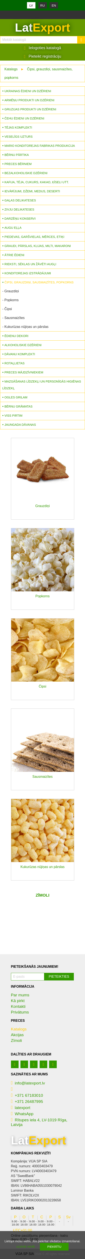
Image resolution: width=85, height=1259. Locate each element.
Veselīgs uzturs (18, 136)
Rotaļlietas (14, 363)
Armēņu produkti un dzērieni (29, 100)
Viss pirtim (13, 415)
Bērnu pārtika (16, 155)
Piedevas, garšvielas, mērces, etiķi (34, 236)
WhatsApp (22, 1114)
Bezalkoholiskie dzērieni (25, 173)
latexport (20, 1107)
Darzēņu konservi (20, 218)
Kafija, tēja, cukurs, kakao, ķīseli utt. (36, 182)
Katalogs (11, 69)
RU (42, 5)
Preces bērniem (18, 164)
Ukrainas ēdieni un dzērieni (27, 91)
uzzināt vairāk (25, 1246)
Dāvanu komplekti (19, 354)
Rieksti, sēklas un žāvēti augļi (30, 264)
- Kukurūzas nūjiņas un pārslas (25, 327)
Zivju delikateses (19, 209)
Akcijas (17, 1035)
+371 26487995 (27, 1101)
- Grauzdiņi (10, 291)
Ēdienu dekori (16, 336)
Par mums (20, 995)
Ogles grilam (15, 397)
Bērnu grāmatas (18, 406)
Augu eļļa (13, 227)
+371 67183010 (27, 1095)
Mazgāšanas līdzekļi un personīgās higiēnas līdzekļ (41, 385)
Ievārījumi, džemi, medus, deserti (32, 191)
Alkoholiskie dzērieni (23, 345)
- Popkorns (10, 300)
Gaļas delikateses (20, 200)
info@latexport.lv (28, 1083)
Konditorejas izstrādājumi (27, 273)
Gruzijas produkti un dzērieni (30, 109)
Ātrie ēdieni (14, 255)
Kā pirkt (18, 1000)
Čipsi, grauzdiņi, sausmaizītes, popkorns (39, 282)
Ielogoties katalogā (42, 48)
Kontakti (18, 1006)
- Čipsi (7, 309)
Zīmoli (16, 1040)
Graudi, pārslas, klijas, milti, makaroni (37, 246)
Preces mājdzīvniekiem (23, 372)
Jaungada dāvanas (20, 424)
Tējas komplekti (18, 127)
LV (31, 5)
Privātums (20, 1012)
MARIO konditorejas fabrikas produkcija (39, 145)
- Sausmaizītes (13, 318)
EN (54, 5)
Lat (42, 27)
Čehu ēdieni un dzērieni (24, 118)
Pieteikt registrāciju (42, 56)
